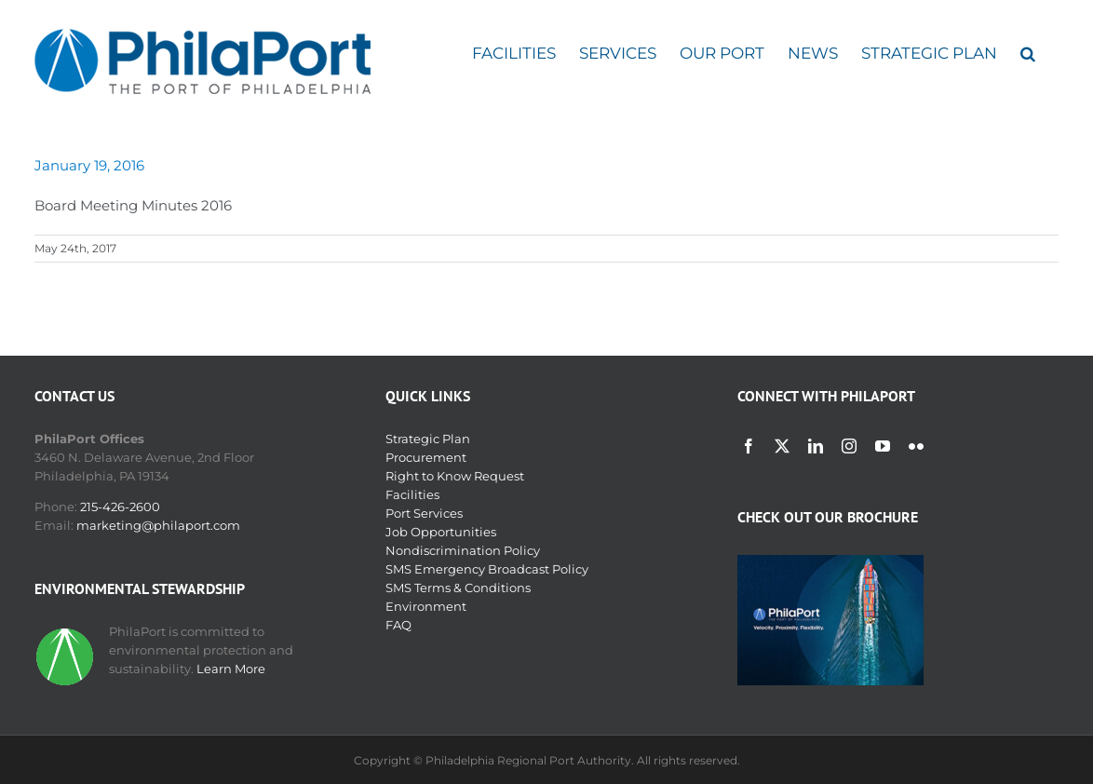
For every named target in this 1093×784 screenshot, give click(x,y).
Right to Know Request (454, 475)
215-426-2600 (120, 506)
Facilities (412, 494)
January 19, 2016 (89, 165)
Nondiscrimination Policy (462, 550)
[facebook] (748, 446)
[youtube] (882, 446)
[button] (1027, 53)
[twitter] (782, 446)
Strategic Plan (427, 438)
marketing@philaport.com (158, 525)
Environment (425, 606)
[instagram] (849, 446)
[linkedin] (815, 446)
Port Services (424, 513)
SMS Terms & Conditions (458, 587)
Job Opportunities (440, 531)
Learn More (230, 668)
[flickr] (916, 446)
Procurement (425, 457)
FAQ (398, 624)
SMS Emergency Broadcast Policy (486, 568)
